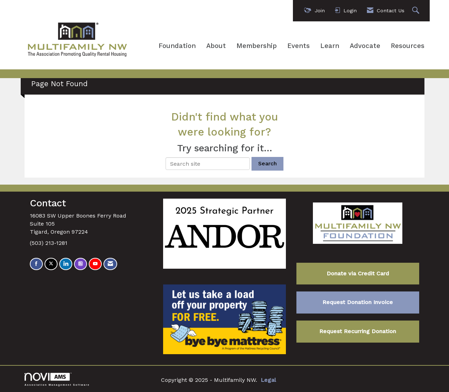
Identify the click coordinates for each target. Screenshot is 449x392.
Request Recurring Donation (357, 331)
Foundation (177, 46)
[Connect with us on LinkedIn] (65, 264)
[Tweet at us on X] (51, 264)
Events (298, 46)
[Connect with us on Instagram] (80, 264)
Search (267, 163)
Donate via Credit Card (358, 273)
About (216, 46)
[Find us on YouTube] (95, 264)
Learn (329, 46)
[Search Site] (416, 10)
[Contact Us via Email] (110, 264)
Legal (268, 380)
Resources (407, 46)
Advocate (365, 46)
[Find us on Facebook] (36, 264)
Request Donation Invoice (357, 302)
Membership (256, 46)
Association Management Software (57, 379)
